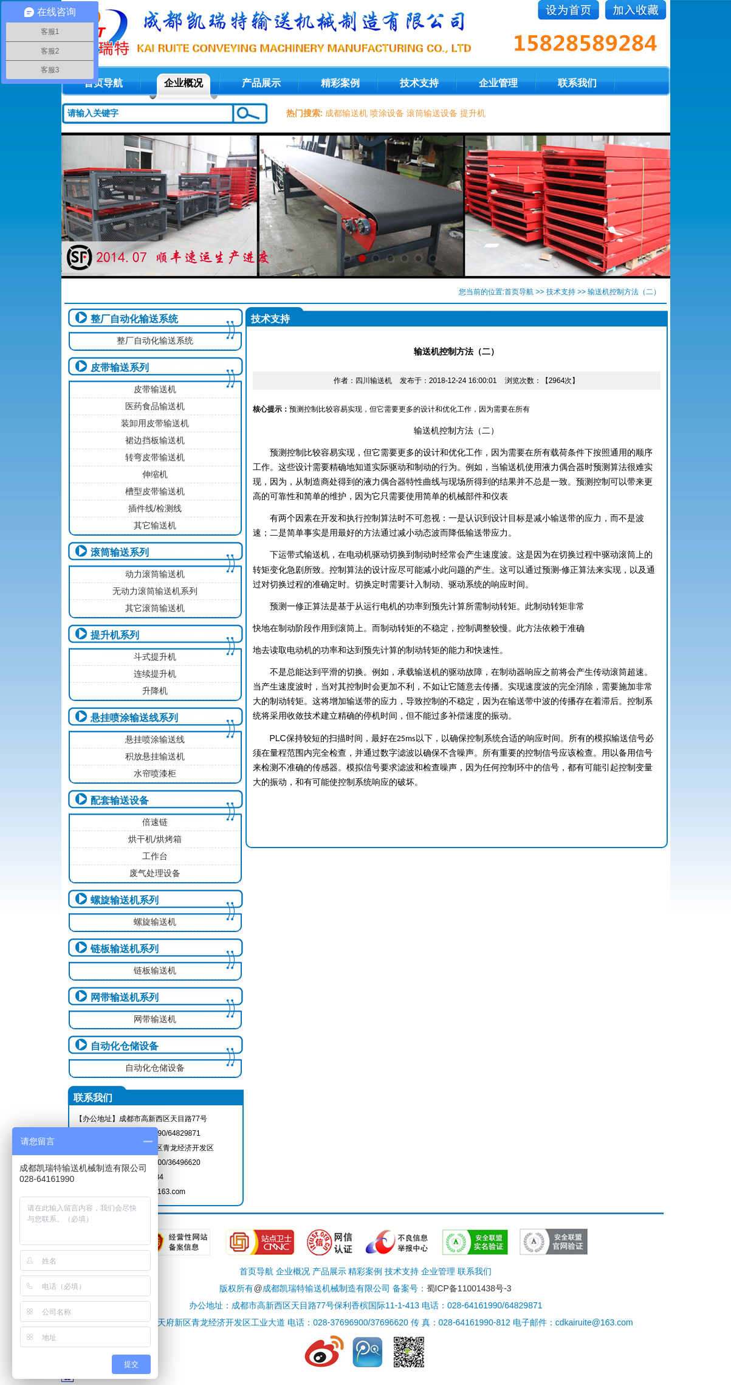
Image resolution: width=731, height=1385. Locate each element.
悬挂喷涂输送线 (155, 739)
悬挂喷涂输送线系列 (134, 718)
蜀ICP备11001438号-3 (469, 1288)
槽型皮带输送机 (155, 491)
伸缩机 (155, 474)
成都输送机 (346, 113)
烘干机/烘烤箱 (155, 839)
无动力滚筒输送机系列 (154, 591)
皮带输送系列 (120, 367)
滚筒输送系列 (120, 552)
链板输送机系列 (125, 949)
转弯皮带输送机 (155, 457)
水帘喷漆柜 (155, 773)
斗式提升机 (155, 656)
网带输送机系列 (125, 997)
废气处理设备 (154, 873)
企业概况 (183, 83)
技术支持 (419, 83)
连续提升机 (155, 674)
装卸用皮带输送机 (155, 423)
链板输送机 (155, 970)
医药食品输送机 (155, 406)
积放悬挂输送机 (155, 756)
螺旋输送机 (155, 922)
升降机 (155, 691)
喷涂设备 (387, 113)
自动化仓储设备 (125, 1046)
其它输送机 (155, 525)
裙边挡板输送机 (155, 440)
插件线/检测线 (155, 508)
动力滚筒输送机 (155, 574)
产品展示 (261, 83)
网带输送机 (155, 1019)
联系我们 (577, 83)
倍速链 (155, 822)
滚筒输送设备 (432, 113)
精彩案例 (340, 83)
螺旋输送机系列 (125, 900)
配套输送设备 (120, 800)
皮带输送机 (155, 389)
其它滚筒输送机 (155, 608)
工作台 (155, 856)
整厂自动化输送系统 (134, 319)
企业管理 (498, 83)
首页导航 (519, 292)
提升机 (473, 113)
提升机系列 (115, 635)
